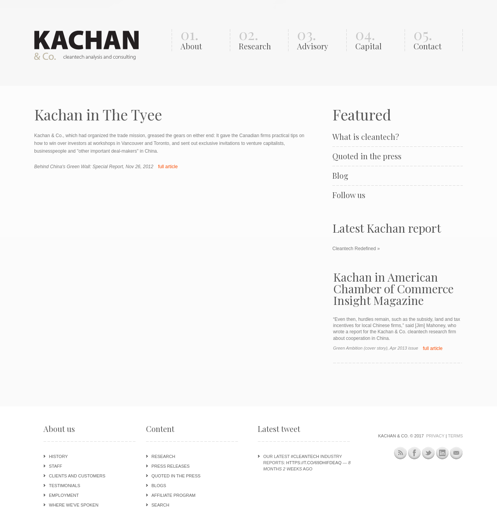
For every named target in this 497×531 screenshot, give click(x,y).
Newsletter (456, 453)
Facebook (414, 453)
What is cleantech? (365, 137)
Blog (340, 176)
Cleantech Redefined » (356, 248)
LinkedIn (442, 453)
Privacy (435, 436)
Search (160, 505)
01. (203, 40)
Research (163, 456)
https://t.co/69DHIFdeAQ (313, 462)
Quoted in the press (366, 156)
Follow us (348, 195)
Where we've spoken (73, 505)
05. (436, 40)
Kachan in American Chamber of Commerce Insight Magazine (393, 288)
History (58, 456)
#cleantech (305, 456)
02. (261, 40)
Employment (64, 495)
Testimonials (64, 485)
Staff (55, 466)
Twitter (428, 453)
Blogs (158, 485)
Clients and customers (77, 476)
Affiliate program (173, 495)
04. (378, 40)
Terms (455, 436)
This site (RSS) (400, 454)
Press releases (170, 466)
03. (319, 40)
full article (168, 166)
